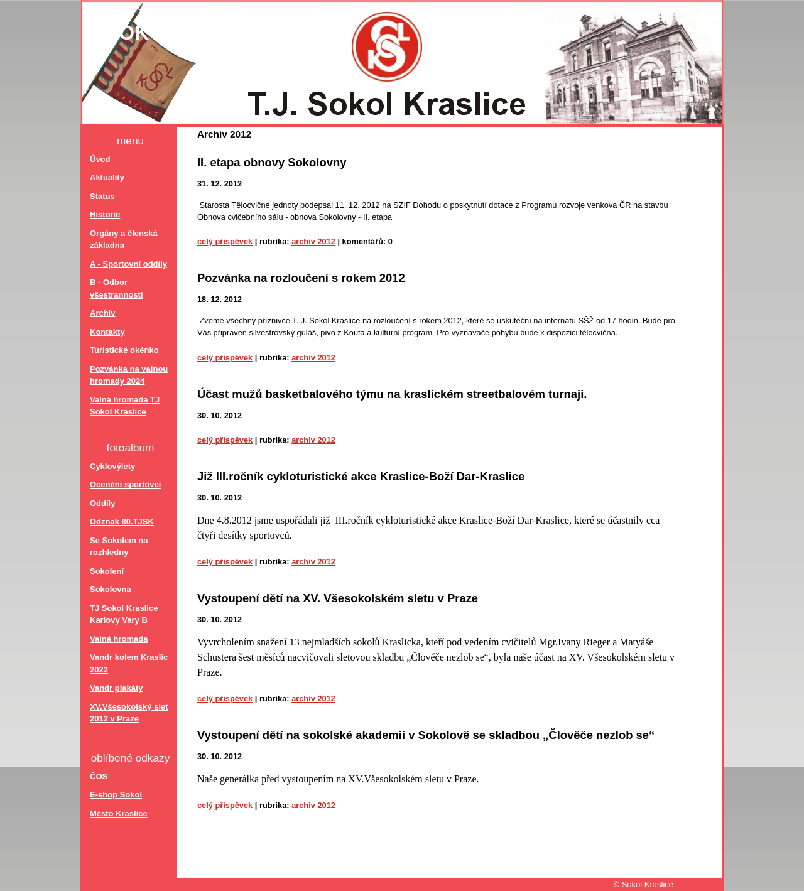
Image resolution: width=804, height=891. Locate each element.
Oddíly (102, 503)
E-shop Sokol (116, 794)
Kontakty (107, 332)
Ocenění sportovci (125, 484)
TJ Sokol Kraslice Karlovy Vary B (124, 614)
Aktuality (107, 177)
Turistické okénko (124, 350)
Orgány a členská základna (124, 240)
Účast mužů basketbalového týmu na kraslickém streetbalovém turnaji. (392, 394)
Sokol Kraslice (195, 32)
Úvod (100, 159)
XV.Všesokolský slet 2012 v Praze (129, 713)
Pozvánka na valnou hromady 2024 (129, 375)
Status (102, 196)
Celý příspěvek (225, 241)
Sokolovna (110, 589)
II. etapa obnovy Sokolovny (272, 162)
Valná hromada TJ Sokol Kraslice (125, 406)
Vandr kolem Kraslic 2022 (129, 663)
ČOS (98, 776)
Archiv (102, 313)
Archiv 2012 (313, 241)
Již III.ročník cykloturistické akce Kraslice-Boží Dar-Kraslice (360, 476)
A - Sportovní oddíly (128, 264)
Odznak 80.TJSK (122, 521)
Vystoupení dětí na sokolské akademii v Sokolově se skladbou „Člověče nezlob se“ (426, 735)
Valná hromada (119, 639)
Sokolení (107, 571)
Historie (105, 214)
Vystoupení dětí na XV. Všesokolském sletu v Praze (337, 598)
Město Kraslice (119, 813)
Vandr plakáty (116, 688)
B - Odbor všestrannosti (116, 289)
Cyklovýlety (112, 466)
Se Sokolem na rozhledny (119, 547)
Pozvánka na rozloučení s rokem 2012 (301, 277)
